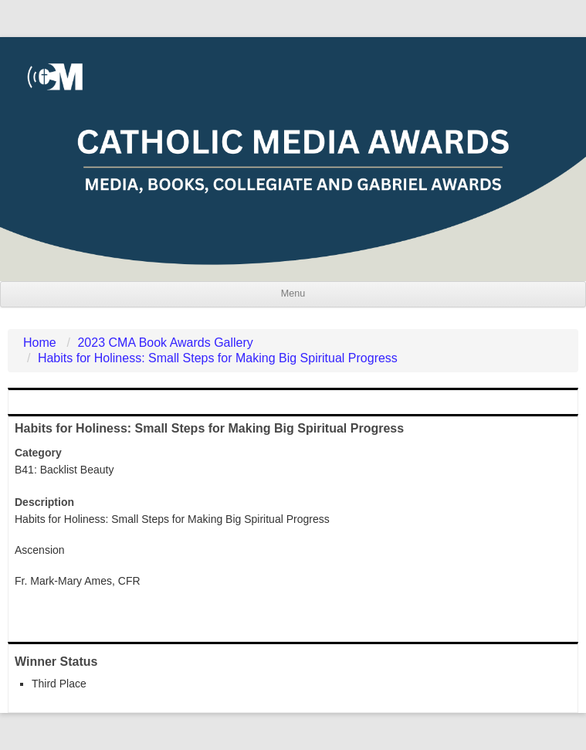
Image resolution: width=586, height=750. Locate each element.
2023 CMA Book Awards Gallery (164, 342)
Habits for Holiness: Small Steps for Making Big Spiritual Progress (218, 358)
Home (39, 342)
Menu (293, 293)
